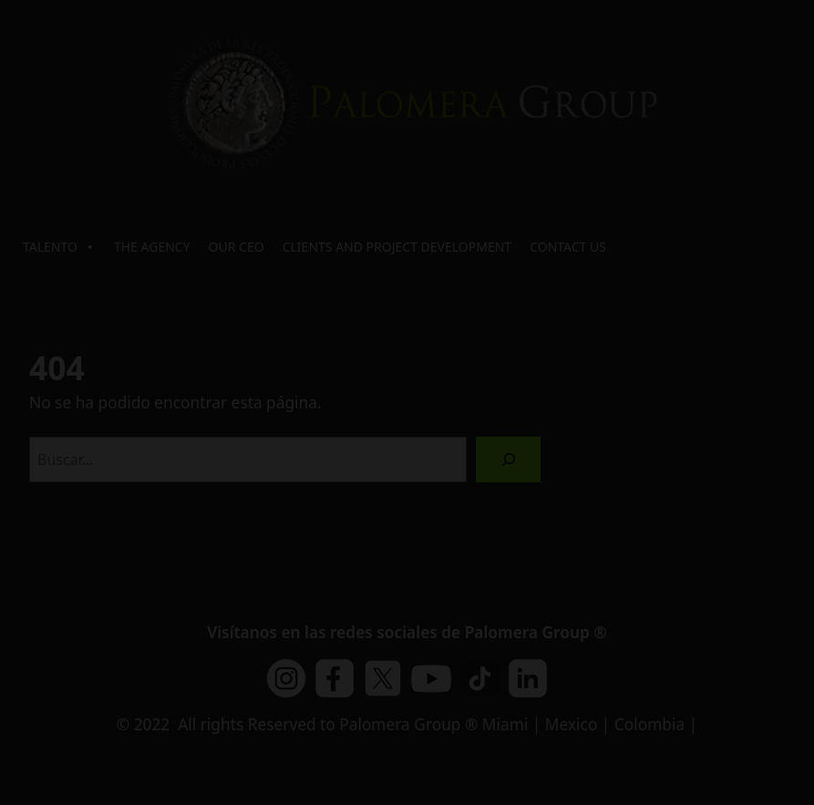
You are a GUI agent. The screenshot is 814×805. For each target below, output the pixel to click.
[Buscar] (508, 459)
